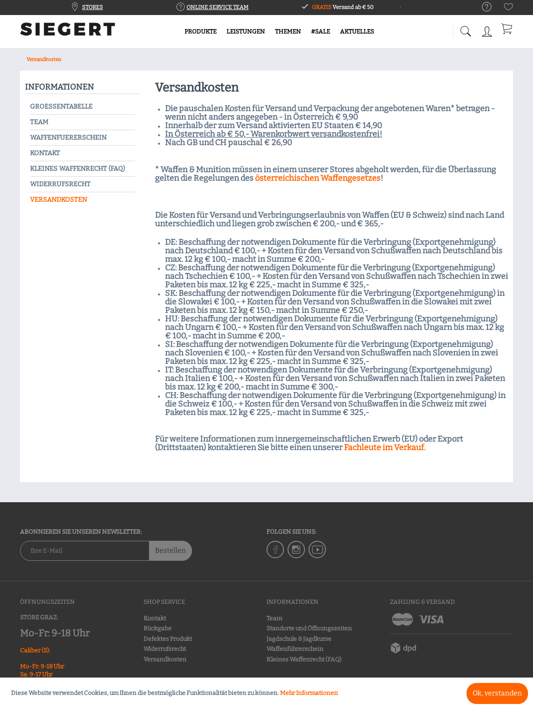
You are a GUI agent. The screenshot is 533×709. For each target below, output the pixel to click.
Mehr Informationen (309, 692)
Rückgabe (158, 628)
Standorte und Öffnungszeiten (309, 628)
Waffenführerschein (295, 648)
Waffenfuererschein (68, 137)
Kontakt (45, 153)
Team (39, 122)
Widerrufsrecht (60, 184)
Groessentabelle (61, 106)
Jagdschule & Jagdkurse (299, 638)
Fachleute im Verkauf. (385, 447)
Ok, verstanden (497, 693)
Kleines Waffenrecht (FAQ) (77, 168)
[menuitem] (482, 7)
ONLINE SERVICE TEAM (217, 7)
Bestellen (170, 550)
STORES (92, 7)
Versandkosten (58, 199)
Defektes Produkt (168, 638)
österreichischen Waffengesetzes (317, 178)
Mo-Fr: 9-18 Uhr (55, 633)
